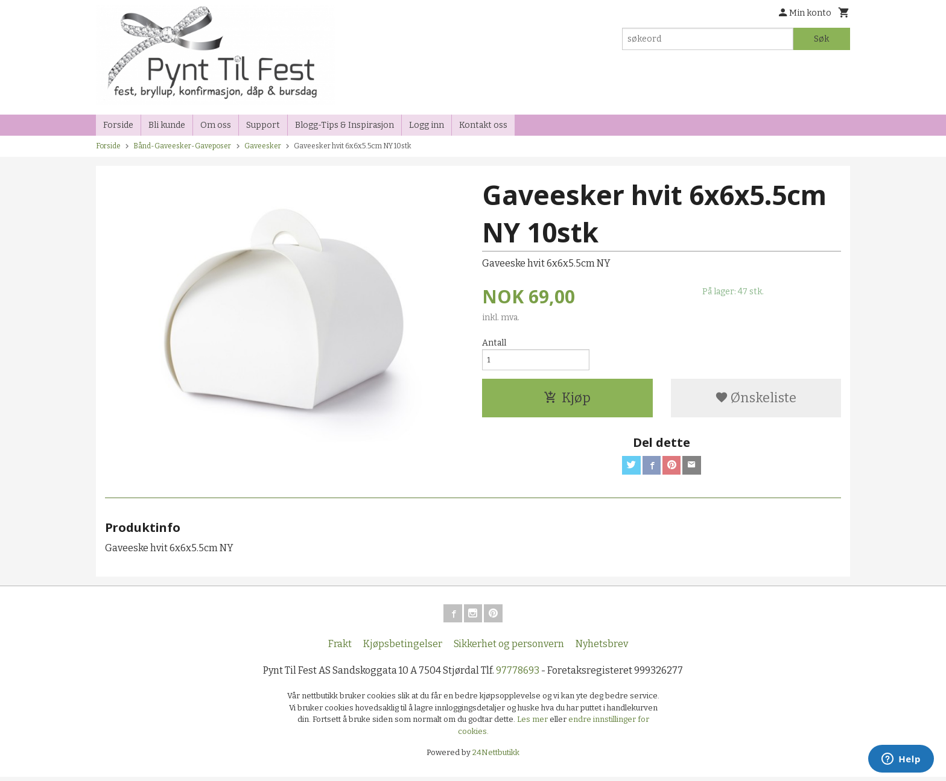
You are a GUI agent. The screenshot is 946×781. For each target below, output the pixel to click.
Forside (118, 125)
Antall (494, 343)
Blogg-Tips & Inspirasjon (344, 125)
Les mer (533, 723)
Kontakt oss (483, 125)
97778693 (517, 674)
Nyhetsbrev (602, 648)
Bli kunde (166, 125)
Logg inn (426, 125)
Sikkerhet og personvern (509, 648)
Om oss (215, 125)
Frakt (340, 648)
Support (263, 125)
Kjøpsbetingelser (402, 648)
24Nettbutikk (495, 756)
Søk (821, 39)
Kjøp (567, 400)
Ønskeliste (755, 400)
